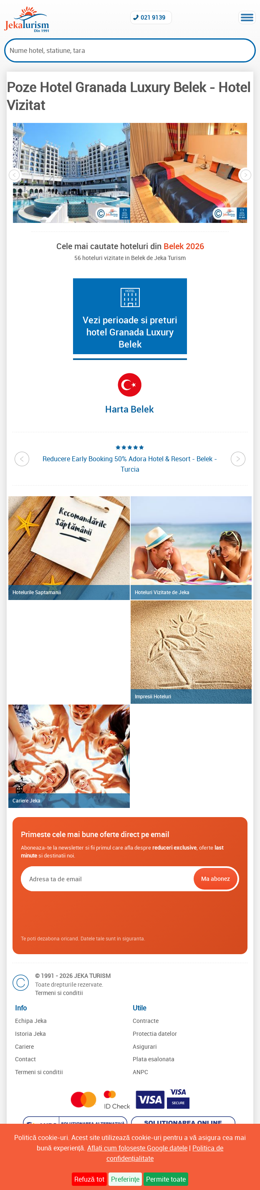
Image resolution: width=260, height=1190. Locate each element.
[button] (71, 173)
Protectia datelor (155, 1034)
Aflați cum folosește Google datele (137, 1147)
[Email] (106, 878)
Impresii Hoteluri (153, 696)
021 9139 (153, 17)
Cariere (24, 1046)
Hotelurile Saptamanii (37, 592)
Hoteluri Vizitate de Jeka (162, 592)
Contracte (146, 1021)
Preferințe (125, 1179)
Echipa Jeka (31, 1021)
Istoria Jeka (30, 1034)
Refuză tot (89, 1179)
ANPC (140, 1072)
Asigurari (145, 1046)
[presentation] (130, 914)
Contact (25, 1059)
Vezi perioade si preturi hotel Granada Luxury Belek (130, 332)
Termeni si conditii (59, 993)
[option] (71, 173)
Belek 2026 (184, 246)
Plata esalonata (153, 1059)
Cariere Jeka (26, 800)
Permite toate (166, 1179)
